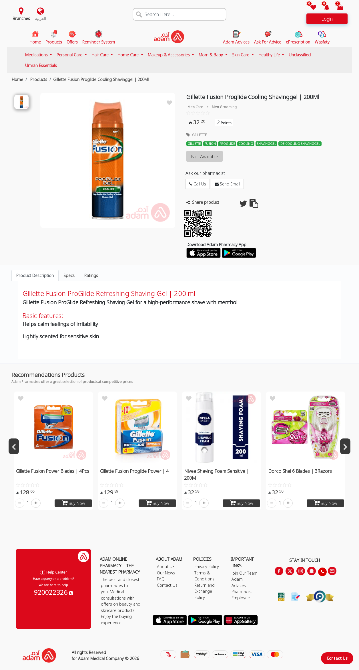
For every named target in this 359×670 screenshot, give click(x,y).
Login (327, 19)
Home (17, 79)
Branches (21, 18)
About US (166, 566)
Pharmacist (242, 591)
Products (38, 79)
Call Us (197, 184)
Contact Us (337, 658)
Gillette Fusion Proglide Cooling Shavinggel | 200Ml (101, 79)
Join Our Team (245, 573)
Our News (166, 573)
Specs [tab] (69, 275)
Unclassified (300, 55)
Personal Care (70, 55)
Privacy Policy (206, 566)
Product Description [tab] (35, 275)
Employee (241, 597)
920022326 (53, 592)
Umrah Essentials (41, 65)
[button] (323, 8)
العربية (40, 18)
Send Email (227, 184)
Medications (37, 55)
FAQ (161, 579)
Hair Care (100, 55)
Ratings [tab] (91, 275)
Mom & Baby (211, 55)
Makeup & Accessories (169, 55)
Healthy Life (269, 55)
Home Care (128, 55)
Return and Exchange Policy (204, 591)
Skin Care (241, 55)
